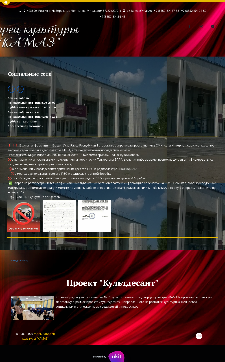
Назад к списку (19, 260)
